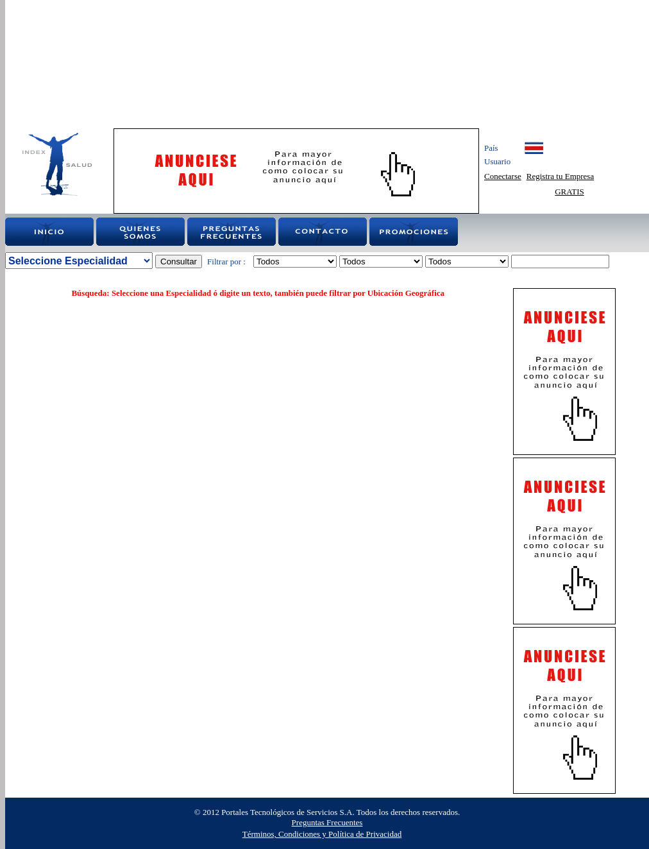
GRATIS (569, 191)
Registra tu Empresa (560, 176)
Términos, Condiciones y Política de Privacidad (321, 834)
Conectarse (502, 176)
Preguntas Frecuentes (327, 822)
